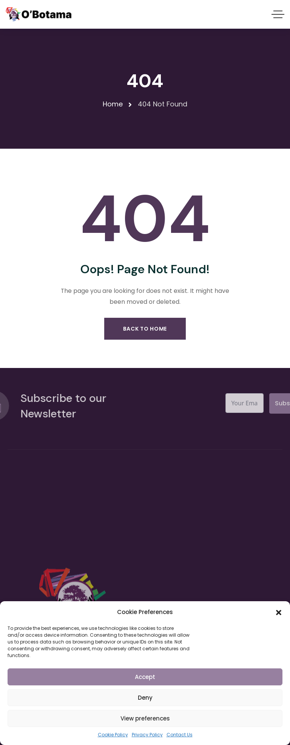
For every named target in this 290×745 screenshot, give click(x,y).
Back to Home (145, 328)
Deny (145, 698)
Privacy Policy (147, 734)
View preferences (145, 718)
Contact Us (180, 734)
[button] (278, 612)
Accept (145, 677)
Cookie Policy (113, 734)
